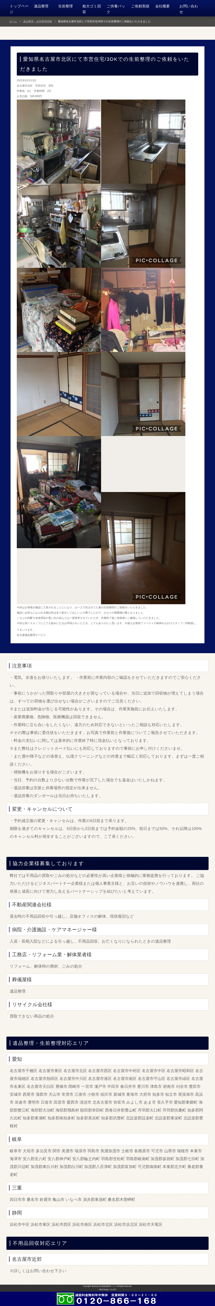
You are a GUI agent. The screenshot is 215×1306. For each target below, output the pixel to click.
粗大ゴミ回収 (91, 9)
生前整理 (65, 6)
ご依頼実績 (140, 6)
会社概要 (162, 6)
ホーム (13, 21)
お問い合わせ (188, 9)
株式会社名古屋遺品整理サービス (104, 1286)
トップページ (19, 9)
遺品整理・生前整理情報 (37, 21)
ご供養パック (116, 9)
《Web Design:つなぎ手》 (107, 1289)
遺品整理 (41, 6)
